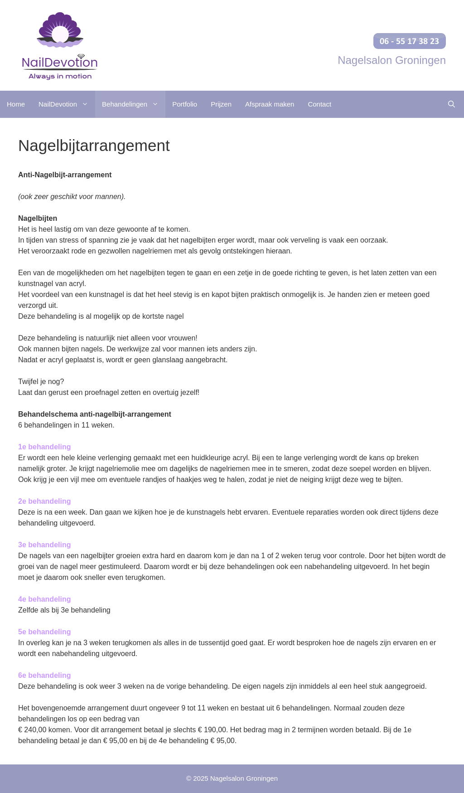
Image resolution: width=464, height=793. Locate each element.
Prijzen (221, 104)
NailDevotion (67, 104)
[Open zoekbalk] (451, 104)
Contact (319, 104)
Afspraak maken (269, 104)
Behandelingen (133, 104)
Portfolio (184, 104)
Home (16, 104)
